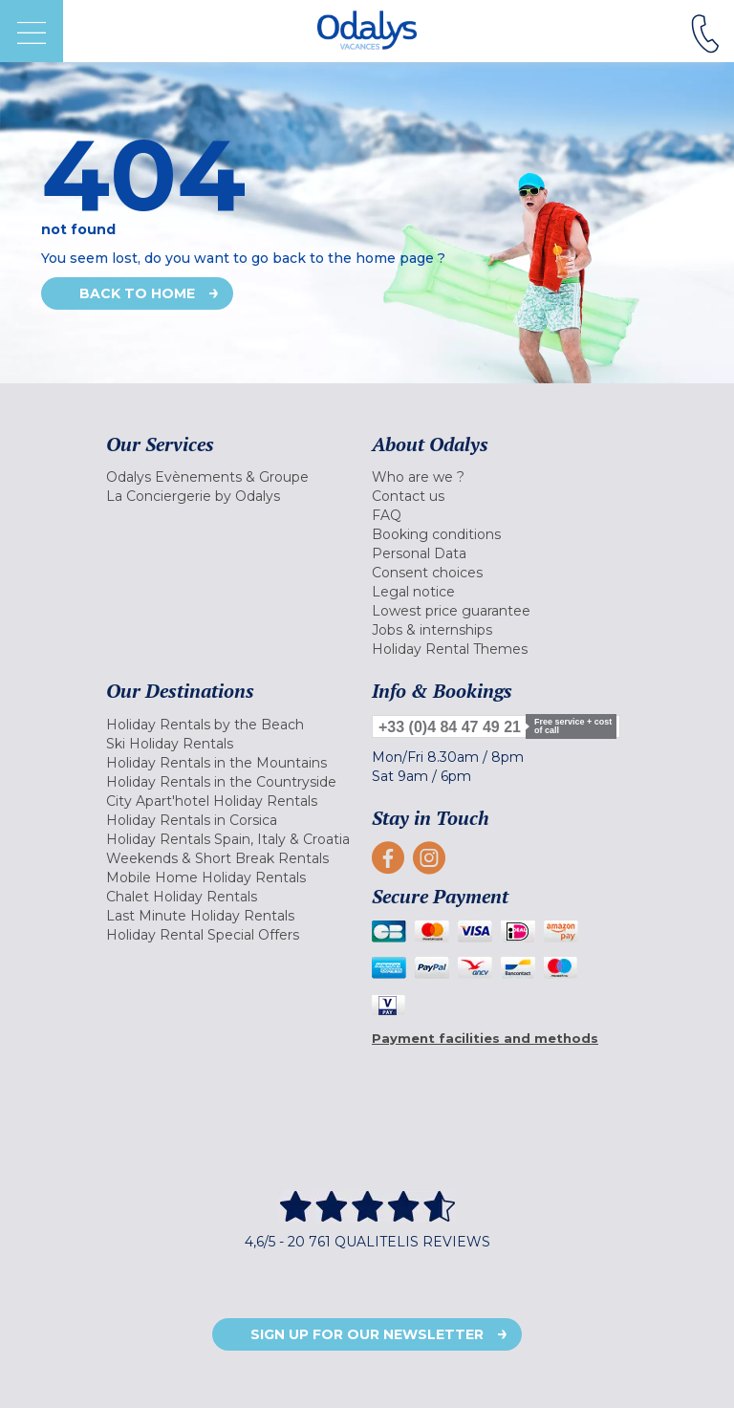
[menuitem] (234, 477)
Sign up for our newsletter (367, 1334)
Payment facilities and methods (485, 1038)
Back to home (137, 293)
